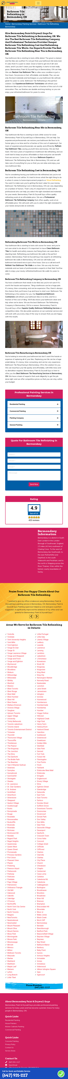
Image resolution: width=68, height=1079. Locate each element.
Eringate (40, 776)
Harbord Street (43, 729)
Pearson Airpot (13, 868)
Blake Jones (42, 915)
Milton (9, 950)
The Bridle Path (13, 759)
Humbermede (42, 705)
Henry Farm (41, 724)
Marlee (10, 958)
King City (40, 675)
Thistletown (12, 743)
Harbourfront (42, 727)
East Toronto (42, 798)
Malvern (10, 969)
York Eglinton (12, 645)
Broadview (41, 896)
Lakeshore (41, 656)
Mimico (10, 947)
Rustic (9, 808)
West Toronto (12, 689)
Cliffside (40, 847)
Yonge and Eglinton (15, 661)
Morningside (12, 937)
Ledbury (40, 642)
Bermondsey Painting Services (24, 24)
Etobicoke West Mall (45, 770)
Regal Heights (13, 841)
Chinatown (41, 866)
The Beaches (12, 762)
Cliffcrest (40, 849)
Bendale (40, 926)
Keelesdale (41, 683)
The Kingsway (13, 749)
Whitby (10, 680)
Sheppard (11, 800)
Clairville (40, 855)
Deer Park (41, 825)
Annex (39, 961)
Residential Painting (12, 1020)
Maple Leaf (11, 966)
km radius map (17, 556)
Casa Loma (41, 874)
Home (7, 24)
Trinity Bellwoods (14, 721)
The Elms (11, 754)
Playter (10, 863)
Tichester (11, 732)
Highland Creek (43, 719)
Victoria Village (13, 708)
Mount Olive (12, 928)
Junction (40, 686)
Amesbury (41, 964)
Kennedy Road (43, 680)
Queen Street (12, 849)
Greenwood (41, 738)
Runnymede (12, 811)
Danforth (40, 833)
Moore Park (12, 939)
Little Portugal (42, 634)
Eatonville (41, 792)
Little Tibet (11, 977)
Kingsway (41, 667)
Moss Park (11, 934)
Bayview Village (43, 937)
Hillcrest (40, 716)
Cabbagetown (42, 885)
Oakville (10, 896)
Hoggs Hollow (42, 713)
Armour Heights (43, 956)
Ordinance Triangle (14, 887)
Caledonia (41, 882)
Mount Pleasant (13, 926)
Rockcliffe (11, 822)
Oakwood (11, 893)
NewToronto (12, 917)
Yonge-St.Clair (13, 648)
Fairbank (40, 768)
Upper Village (12, 716)
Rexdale (10, 836)
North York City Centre (16, 907)
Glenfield (40, 746)
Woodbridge (12, 667)
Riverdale (11, 828)
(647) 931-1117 (15, 1075)
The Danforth (12, 757)
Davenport (41, 830)
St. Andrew (11, 789)
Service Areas (10, 1051)
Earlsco (40, 800)
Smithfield (11, 792)
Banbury (40, 947)
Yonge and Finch (14, 659)
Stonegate (11, 778)
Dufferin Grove (43, 806)
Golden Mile (42, 743)
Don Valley (41, 819)
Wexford (10, 683)
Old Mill (10, 890)
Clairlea (40, 858)
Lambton (40, 653)
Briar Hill (40, 898)
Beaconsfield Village (45, 934)
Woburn (10, 672)
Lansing (40, 650)
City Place (41, 860)
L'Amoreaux (41, 659)
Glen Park (41, 749)
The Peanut (11, 746)
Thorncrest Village (14, 738)
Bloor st (40, 912)
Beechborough (43, 928)
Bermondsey (42, 923)
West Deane (12, 702)
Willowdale (11, 678)
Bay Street (41, 942)
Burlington (41, 887)
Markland (11, 961)
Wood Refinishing (53, 180)
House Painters (10, 1023)
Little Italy (41, 637)
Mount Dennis (13, 931)
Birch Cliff (41, 920)
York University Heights (16, 640)
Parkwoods (11, 871)
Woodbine (11, 670)
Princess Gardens (14, 855)
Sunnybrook (12, 773)
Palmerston (12, 885)
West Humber (12, 697)
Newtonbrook (12, 920)
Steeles (10, 781)
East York (41, 795)
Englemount (42, 778)
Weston (10, 686)
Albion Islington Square (46, 969)
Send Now (34, 484)
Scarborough (12, 806)
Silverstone (11, 798)
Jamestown (41, 691)
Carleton (40, 877)
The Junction (12, 751)
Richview (10, 830)
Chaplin (40, 868)
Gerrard (40, 751)
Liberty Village (42, 640)
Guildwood (41, 735)
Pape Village (12, 882)
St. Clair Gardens (14, 787)
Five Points (41, 762)
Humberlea (41, 708)
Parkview (11, 877)
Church (40, 863)
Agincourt (41, 975)
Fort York (40, 754)
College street (42, 844)
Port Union (11, 858)
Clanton (40, 852)
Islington (40, 694)
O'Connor (11, 901)
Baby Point (41, 950)
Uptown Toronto (13, 713)
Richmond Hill (13, 833)
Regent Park (12, 838)
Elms (39, 784)
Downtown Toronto (44, 808)
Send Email (13, 1065)
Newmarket (12, 923)
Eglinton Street (43, 787)
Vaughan (10, 710)
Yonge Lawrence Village (16, 653)
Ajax (39, 972)
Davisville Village (43, 828)
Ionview (40, 697)
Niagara (10, 915)
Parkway (10, 874)
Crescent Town (43, 836)
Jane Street (41, 689)
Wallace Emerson (14, 705)
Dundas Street (42, 803)
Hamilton (40, 732)
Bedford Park (42, 931)
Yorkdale (10, 637)
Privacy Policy (10, 1044)
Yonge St (10, 650)
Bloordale (41, 909)
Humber (40, 710)
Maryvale (11, 956)
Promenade (12, 852)
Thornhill (10, 735)
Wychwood (11, 664)
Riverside (11, 825)
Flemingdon (42, 759)
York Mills (11, 642)
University (11, 719)
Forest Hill (41, 757)
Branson (40, 901)
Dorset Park (41, 817)
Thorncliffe (11, 740)
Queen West (12, 847)
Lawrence (41, 648)
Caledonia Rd (42, 879)
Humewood (41, 699)
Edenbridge (41, 789)
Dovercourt (41, 814)
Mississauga (12, 942)
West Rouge (12, 691)
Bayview (40, 939)
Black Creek (42, 917)
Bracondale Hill (43, 907)
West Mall (11, 694)
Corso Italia (41, 838)
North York (11, 909)
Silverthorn (11, 795)
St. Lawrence (12, 784)
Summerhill (11, 776)
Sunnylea (11, 770)
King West (41, 672)
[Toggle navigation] (38, 3)
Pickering (11, 866)
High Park (41, 721)
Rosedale (11, 817)
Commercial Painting (13, 1030)
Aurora (39, 953)
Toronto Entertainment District (19, 729)
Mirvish (10, 945)
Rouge (9, 814)
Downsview (41, 811)
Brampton (41, 904)
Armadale (41, 958)
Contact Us (9, 1048)
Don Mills (41, 822)
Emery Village (42, 781)
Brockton (40, 893)
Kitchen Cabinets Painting (14, 1027)
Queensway (12, 844)
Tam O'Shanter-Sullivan (16, 765)
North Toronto (13, 912)
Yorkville (10, 634)
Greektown (41, 740)
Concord (40, 841)
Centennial (41, 871)
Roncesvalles (12, 819)
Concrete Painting (12, 1041)
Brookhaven (42, 890)
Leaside (40, 645)
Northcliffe (11, 904)
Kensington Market (44, 678)
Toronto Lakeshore (14, 724)
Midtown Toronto (14, 953)
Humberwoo (42, 702)
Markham (11, 964)
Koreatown (41, 661)
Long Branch (12, 975)
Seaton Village (13, 803)
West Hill (10, 699)
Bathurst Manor (43, 945)
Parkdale (10, 879)
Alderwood (41, 966)
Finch (39, 765)
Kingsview (41, 670)
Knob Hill (40, 664)
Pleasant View (13, 860)
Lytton (9, 972)
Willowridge (12, 675)
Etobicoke (41, 773)
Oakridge (11, 898)
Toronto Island (13, 727)
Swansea (11, 768)
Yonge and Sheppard (15, 656)
